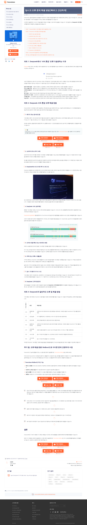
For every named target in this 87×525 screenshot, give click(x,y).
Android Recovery (66, 479)
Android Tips (70, 481)
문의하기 (34, 508)
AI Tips (25, 458)
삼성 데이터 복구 (15, 514)
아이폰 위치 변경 (15, 516)
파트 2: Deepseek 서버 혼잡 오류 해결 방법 (36, 31)
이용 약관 (34, 512)
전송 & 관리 (58, 2)
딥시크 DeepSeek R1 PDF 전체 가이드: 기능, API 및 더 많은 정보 (24, 475)
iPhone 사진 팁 (9, 17)
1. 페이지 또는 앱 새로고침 (34, 34)
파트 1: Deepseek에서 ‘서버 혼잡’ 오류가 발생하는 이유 (38, 29)
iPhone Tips (62, 481)
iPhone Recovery (59, 483)
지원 (71, 2)
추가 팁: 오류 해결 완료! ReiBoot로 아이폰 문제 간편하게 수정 (40, 54)
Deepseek (26, 66)
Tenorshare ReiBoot (63, 131)
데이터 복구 (50, 2)
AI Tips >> (10, 490)
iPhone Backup (75, 479)
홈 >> (6, 490)
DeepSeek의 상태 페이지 (29, 215)
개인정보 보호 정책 (36, 510)
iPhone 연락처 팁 (9, 19)
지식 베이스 (14, 505)
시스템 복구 (36, 2)
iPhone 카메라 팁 (9, 24)
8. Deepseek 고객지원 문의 (34, 50)
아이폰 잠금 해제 (15, 508)
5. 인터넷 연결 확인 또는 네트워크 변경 (37, 43)
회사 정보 (34, 505)
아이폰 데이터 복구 (16, 512)
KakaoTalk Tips (70, 477)
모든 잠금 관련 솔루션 (16, 518)
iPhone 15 (50, 477)
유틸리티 (66, 2)
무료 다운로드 (13, 51)
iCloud (56, 481)
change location (57, 479)
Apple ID (50, 481)
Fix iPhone (51, 483)
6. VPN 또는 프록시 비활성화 (34, 45)
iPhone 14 (62, 477)
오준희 (26, 14)
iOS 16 (50, 479)
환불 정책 (34, 516)
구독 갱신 (34, 518)
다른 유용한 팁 (9, 27)
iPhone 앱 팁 (8, 22)
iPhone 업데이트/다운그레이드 (12, 11)
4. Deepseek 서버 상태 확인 (34, 41)
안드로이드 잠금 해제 (16, 510)
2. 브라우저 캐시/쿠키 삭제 (34, 36)
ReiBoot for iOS (13, 43)
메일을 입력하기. (58, 506)
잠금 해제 (44, 2)
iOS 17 (56, 477)
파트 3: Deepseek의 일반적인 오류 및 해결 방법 (37, 52)
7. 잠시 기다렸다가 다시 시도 (34, 48)
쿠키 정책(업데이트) (36, 514)
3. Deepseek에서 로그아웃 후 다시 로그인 (37, 38)
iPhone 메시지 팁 (9, 14)
